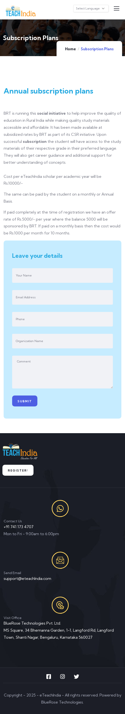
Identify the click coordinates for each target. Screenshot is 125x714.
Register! (18, 470)
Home (70, 49)
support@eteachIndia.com (27, 578)
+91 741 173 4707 (18, 526)
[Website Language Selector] (90, 8)
